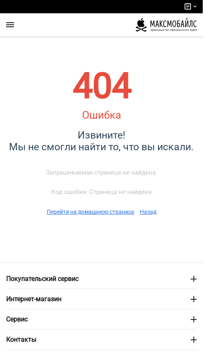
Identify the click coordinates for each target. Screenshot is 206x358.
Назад (148, 212)
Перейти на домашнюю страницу (90, 212)
